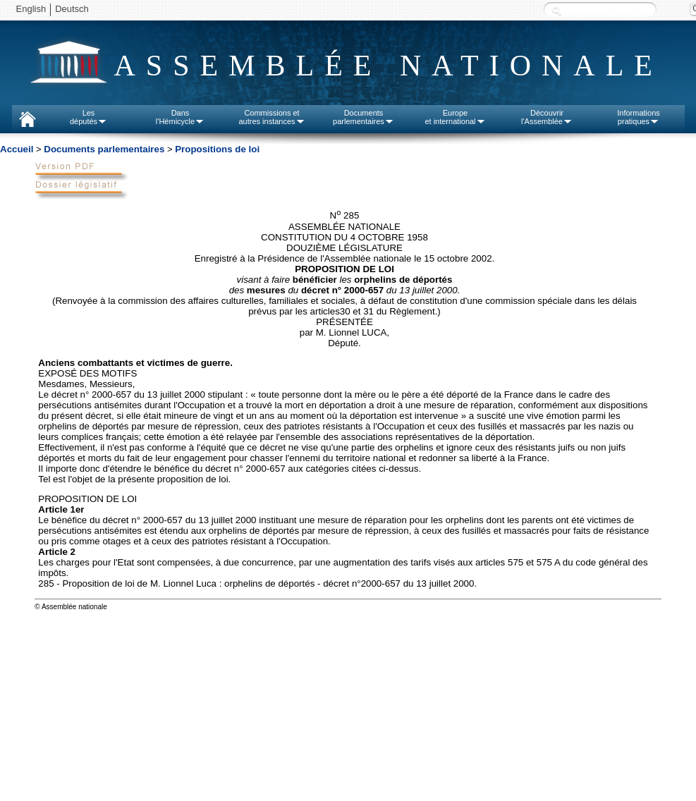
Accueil (16, 149)
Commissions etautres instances (271, 117)
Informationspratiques (638, 117)
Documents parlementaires (104, 149)
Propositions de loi (217, 149)
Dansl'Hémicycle (180, 117)
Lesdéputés (88, 117)
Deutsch (72, 9)
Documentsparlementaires (363, 117)
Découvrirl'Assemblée (547, 117)
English (31, 9)
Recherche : (556, 10)
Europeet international (455, 117)
